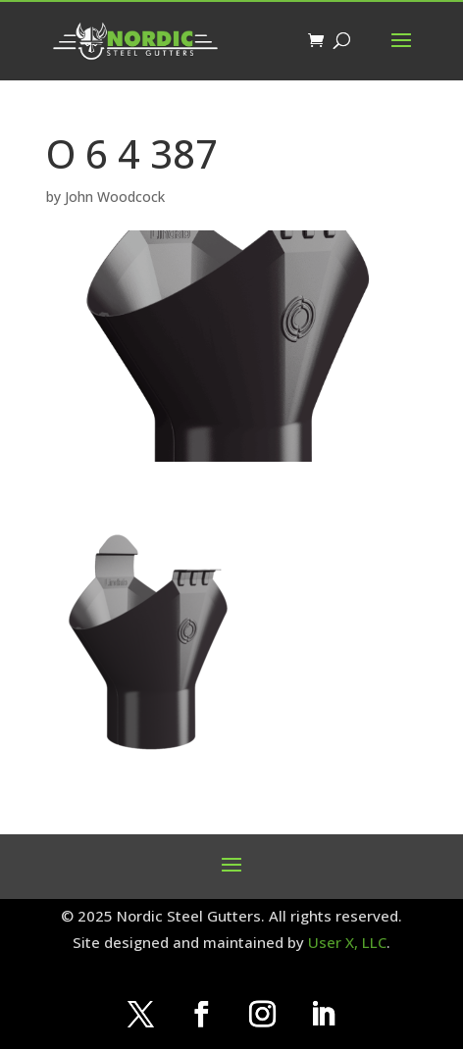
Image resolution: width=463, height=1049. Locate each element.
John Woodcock (115, 196)
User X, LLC (347, 942)
